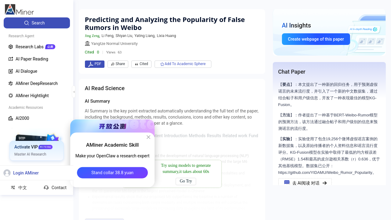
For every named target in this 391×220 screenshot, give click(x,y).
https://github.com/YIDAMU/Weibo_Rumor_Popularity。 (327, 172)
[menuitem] (37, 22)
